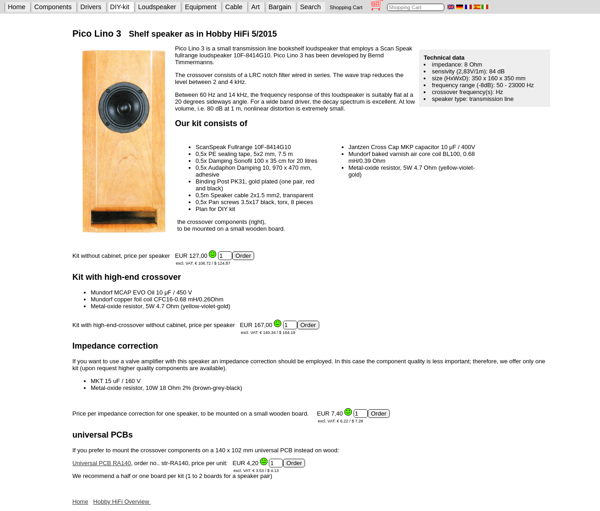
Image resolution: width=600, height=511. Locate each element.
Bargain (279, 7)
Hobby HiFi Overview (122, 501)
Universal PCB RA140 (101, 463)
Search (310, 7)
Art (255, 7)
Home (16, 7)
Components (53, 7)
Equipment (201, 7)
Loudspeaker (157, 7)
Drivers (91, 7)
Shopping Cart (346, 7)
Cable (234, 7)
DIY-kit (119, 7)
